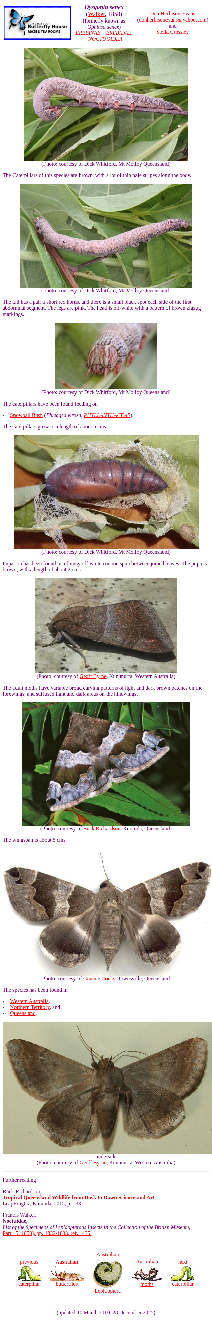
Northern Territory (30, 1007)
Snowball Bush (26, 415)
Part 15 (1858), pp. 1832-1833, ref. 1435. (47, 1233)
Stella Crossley (172, 32)
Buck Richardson (102, 828)
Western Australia (29, 1001)
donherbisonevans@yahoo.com (173, 20)
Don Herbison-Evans (172, 13)
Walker (96, 14)
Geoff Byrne (93, 676)
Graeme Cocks (99, 978)
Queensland (23, 1013)
